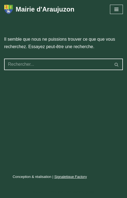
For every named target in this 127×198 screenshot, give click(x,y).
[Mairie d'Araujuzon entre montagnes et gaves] (39, 9)
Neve (38, 192)
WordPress (83, 192)
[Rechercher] (57, 64)
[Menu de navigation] (116, 9)
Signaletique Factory (70, 177)
